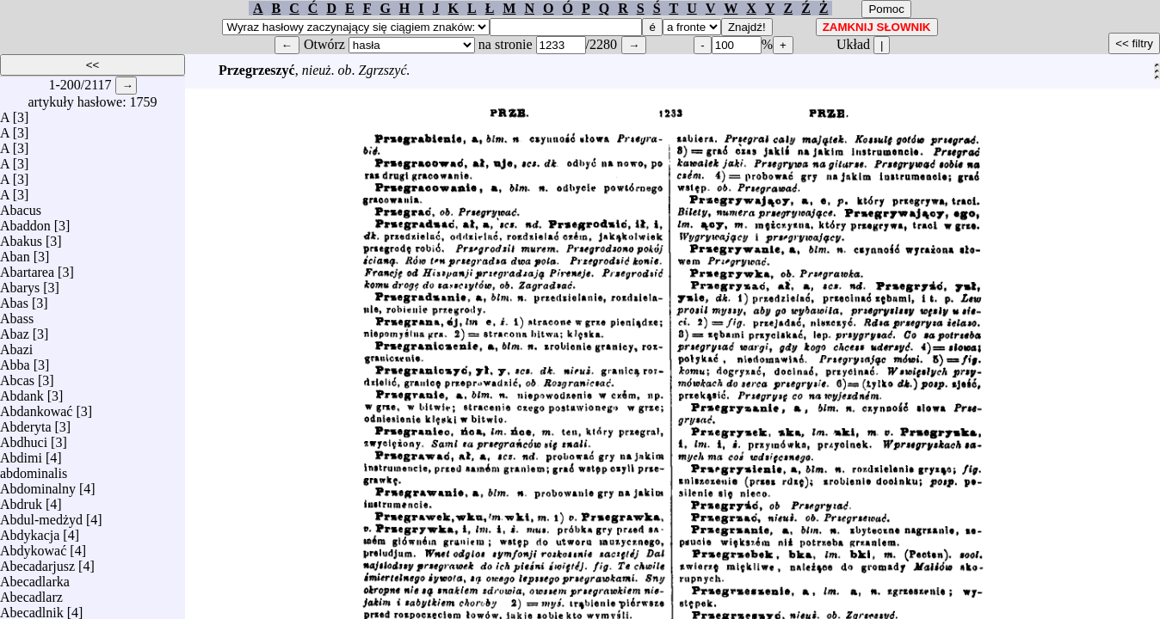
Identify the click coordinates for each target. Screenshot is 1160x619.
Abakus (21, 237)
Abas (14, 298)
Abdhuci (23, 438)
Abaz (14, 329)
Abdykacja (29, 531)
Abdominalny (38, 484)
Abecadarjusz (37, 562)
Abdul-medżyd (41, 515)
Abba (15, 360)
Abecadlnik (32, 608)
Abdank (22, 391)
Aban (15, 252)
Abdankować (36, 407)
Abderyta (26, 422)
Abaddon (25, 221)
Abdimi (21, 453)
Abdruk (21, 500)
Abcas (17, 376)
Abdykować (33, 546)
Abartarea (27, 267)
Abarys (20, 283)
